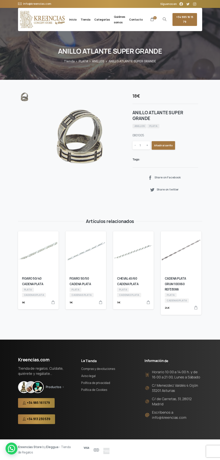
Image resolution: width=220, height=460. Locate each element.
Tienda (69, 61)
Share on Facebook (164, 177)
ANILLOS (98, 61)
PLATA (83, 61)
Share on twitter (164, 189)
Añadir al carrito (163, 145)
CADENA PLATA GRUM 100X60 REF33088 (175, 283)
